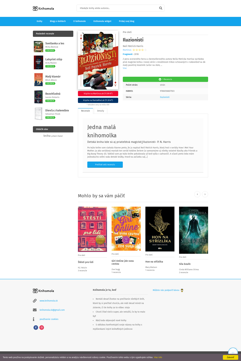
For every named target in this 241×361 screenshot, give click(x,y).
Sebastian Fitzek (52, 114)
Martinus (127, 50)
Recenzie (85, 111)
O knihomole (79, 21)
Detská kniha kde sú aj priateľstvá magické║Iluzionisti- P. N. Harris (129, 142)
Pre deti (127, 32)
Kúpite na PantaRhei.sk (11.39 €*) (98, 100)
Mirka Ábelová (51, 47)
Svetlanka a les (54, 43)
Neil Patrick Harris (133, 46)
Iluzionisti (165, 97)
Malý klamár (53, 76)
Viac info (158, 357)
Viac (125, 68)
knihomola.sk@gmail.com (52, 310)
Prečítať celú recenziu (105, 164)
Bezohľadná (52, 93)
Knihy (39, 21)
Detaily (100, 111)
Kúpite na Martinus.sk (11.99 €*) (98, 93)
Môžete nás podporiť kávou (168, 290)
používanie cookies (49, 319)
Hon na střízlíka (154, 261)
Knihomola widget (102, 21)
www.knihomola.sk (49, 300)
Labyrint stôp (53, 59)
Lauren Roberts (52, 97)
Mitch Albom (51, 80)
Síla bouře (185, 264)
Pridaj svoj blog (126, 21)
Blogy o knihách (58, 21)
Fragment (127, 54)
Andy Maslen (51, 63)
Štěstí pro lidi (85, 262)
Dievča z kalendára (57, 110)
